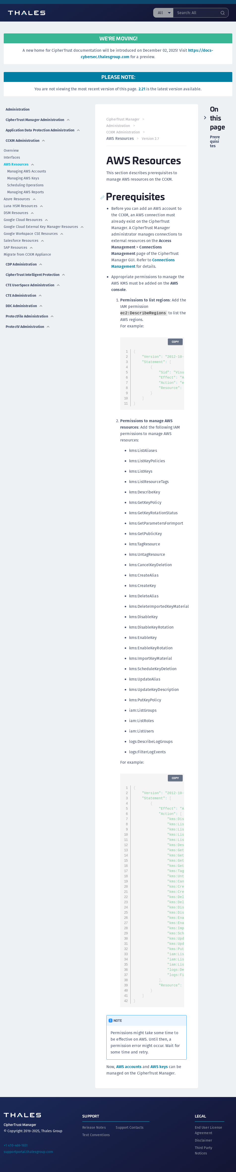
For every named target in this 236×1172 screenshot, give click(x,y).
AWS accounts (129, 1067)
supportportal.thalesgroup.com (28, 1150)
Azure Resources (20, 199)
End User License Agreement (208, 1129)
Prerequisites (215, 141)
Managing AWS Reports (25, 192)
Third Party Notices (203, 1150)
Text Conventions (96, 1134)
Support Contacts (130, 1126)
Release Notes (94, 1126)
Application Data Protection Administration (43, 130)
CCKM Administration (25, 140)
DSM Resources (19, 213)
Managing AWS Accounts (26, 171)
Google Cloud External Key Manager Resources (44, 226)
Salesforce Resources (24, 240)
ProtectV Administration (28, 326)
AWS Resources (19, 164)
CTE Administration (24, 295)
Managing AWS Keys (23, 178)
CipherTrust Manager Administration (38, 119)
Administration (18, 109)
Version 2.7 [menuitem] (150, 138)
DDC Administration (24, 305)
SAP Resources (18, 247)
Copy (174, 341)
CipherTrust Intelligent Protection (35, 274)
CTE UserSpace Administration (33, 285)
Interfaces (12, 157)
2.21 (142, 89)
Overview (11, 150)
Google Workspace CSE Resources (34, 233)
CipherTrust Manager (123, 119)
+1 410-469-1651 (16, 1144)
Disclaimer (203, 1139)
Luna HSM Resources (23, 206)
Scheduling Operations (25, 185)
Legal (200, 1115)
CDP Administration (24, 264)
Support (90, 1115)
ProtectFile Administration (30, 316)
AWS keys (160, 1067)
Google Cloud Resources (26, 220)
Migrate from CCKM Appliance (27, 254)
